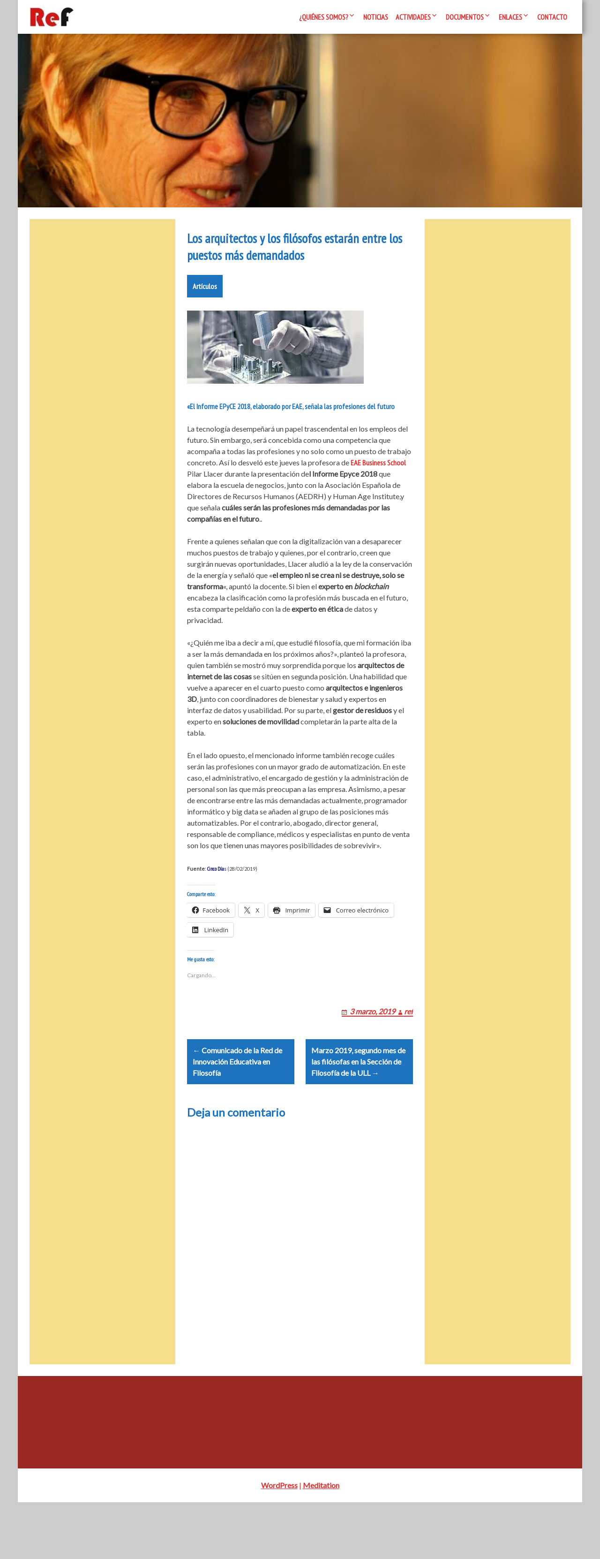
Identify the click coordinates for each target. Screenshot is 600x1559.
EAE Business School (377, 496)
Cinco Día (215, 902)
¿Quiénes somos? (323, 17)
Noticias (375, 17)
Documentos (465, 17)
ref (408, 1056)
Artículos (205, 320)
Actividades (413, 17)
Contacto (552, 17)
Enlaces (510, 17)
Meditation (321, 1541)
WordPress (279, 1541)
